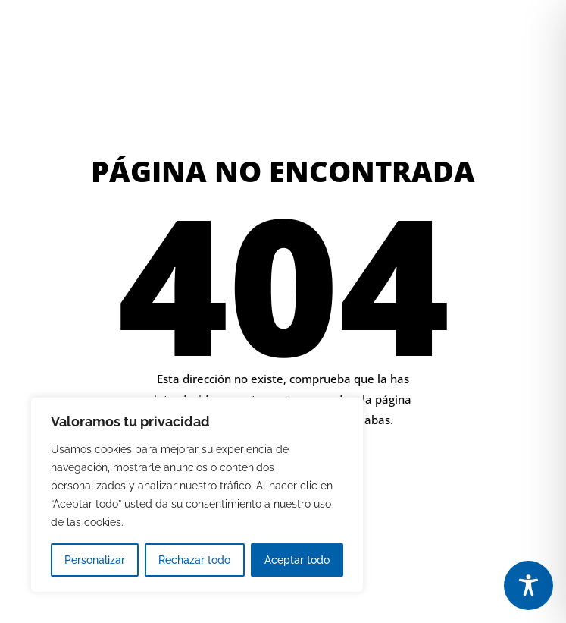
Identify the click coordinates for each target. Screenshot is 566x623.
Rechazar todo (194, 560)
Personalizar (94, 560)
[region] (197, 495)
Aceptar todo (297, 560)
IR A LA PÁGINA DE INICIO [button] (382, 472)
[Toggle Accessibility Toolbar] (528, 585)
